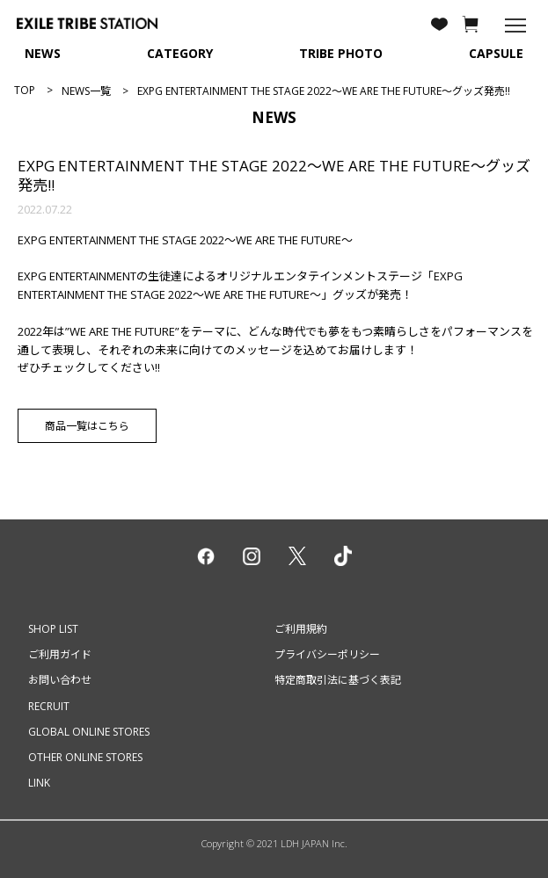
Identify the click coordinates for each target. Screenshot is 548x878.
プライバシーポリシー (327, 654)
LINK (39, 782)
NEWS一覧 (86, 90)
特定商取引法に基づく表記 (337, 679)
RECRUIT (48, 706)
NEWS (43, 53)
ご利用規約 (300, 628)
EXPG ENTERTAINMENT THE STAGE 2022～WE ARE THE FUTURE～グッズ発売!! (274, 175)
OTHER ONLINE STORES (85, 757)
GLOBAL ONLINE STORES (89, 731)
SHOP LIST (53, 628)
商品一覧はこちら (87, 425)
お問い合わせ (59, 679)
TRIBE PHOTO (341, 53)
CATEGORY (180, 53)
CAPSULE (496, 53)
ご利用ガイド (59, 654)
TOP (24, 90)
